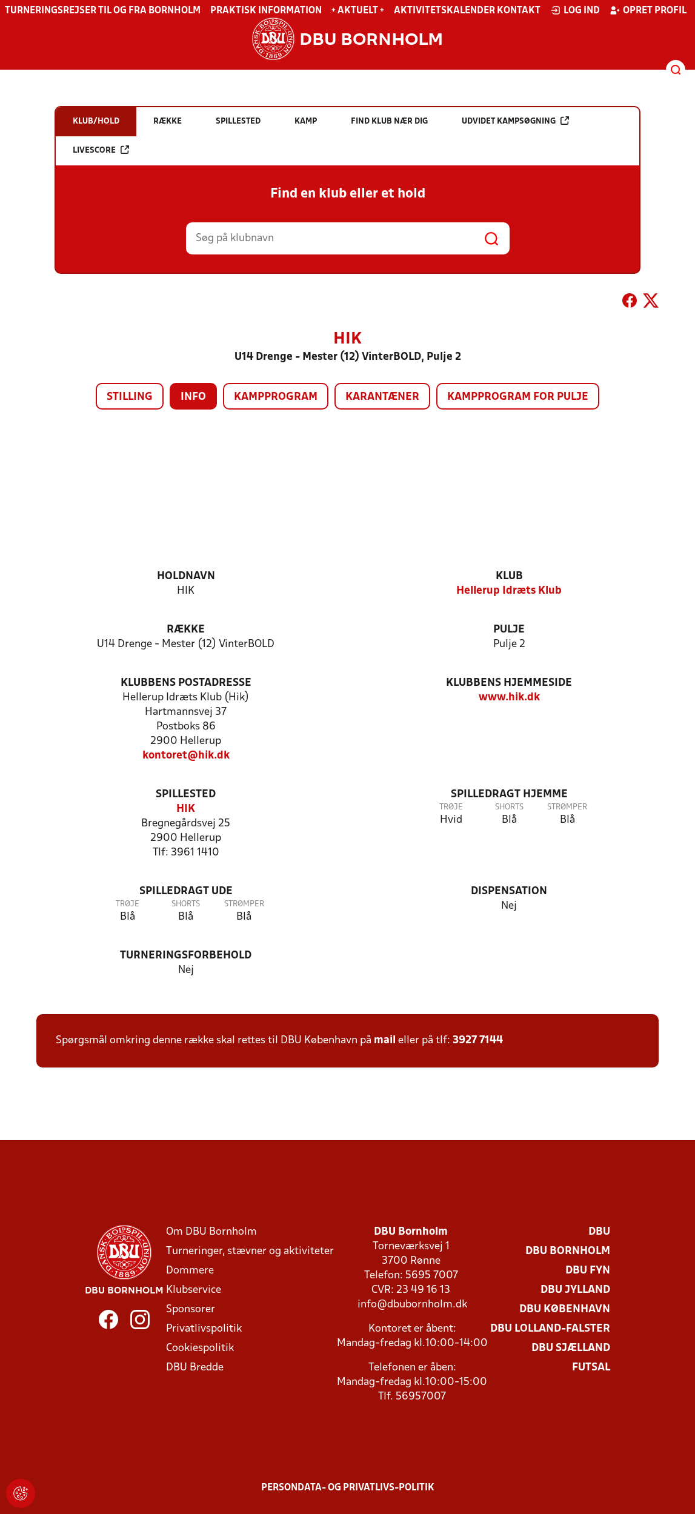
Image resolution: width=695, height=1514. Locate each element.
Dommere (190, 1271)
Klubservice (193, 1290)
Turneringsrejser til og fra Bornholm (103, 11)
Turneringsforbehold (185, 956)
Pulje (509, 630)
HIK (185, 809)
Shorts (509, 807)
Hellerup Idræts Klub (509, 591)
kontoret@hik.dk (186, 756)
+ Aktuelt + (357, 11)
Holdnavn (186, 576)
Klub (509, 576)
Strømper (567, 807)
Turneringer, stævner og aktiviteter (250, 1251)
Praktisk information (266, 11)
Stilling (130, 397)
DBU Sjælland (570, 1348)
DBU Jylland (575, 1290)
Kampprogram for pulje (517, 397)
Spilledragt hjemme (509, 794)
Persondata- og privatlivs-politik (347, 1488)
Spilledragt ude (186, 891)
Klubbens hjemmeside (509, 683)
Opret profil (648, 10)
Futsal (591, 1368)
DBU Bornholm (567, 1251)
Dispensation (509, 891)
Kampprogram (276, 397)
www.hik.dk (509, 697)
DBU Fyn (587, 1271)
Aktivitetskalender (444, 11)
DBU (599, 1232)
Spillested (186, 794)
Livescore (101, 149)
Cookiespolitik (200, 1348)
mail (385, 1040)
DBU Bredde (195, 1368)
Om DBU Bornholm (211, 1232)
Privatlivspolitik (204, 1329)
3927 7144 (478, 1040)
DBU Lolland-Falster (550, 1329)
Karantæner (382, 397)
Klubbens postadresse (186, 683)
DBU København (564, 1309)
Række (186, 630)
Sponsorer (190, 1309)
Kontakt (518, 11)
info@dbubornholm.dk (412, 1305)
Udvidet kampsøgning (515, 120)
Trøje (451, 807)
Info (193, 397)
